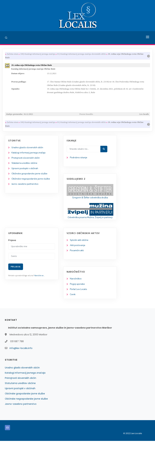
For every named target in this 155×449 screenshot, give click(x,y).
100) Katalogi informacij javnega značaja (37, 54)
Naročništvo (76, 286)
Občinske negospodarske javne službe (31, 182)
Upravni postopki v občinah (25, 171)
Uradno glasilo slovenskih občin (28, 150)
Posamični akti (77, 257)
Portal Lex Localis (79, 297)
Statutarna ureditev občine (25, 166)
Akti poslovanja (78, 252)
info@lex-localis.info (21, 356)
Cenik (73, 302)
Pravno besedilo (86, 116)
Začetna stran (12, 54)
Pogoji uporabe (77, 291)
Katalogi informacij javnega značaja (30, 155)
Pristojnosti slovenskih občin (26, 160)
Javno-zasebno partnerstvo (25, 187)
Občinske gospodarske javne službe (30, 177)
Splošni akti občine (79, 247)
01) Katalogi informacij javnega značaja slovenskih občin (81, 54)
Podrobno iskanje (79, 160)
